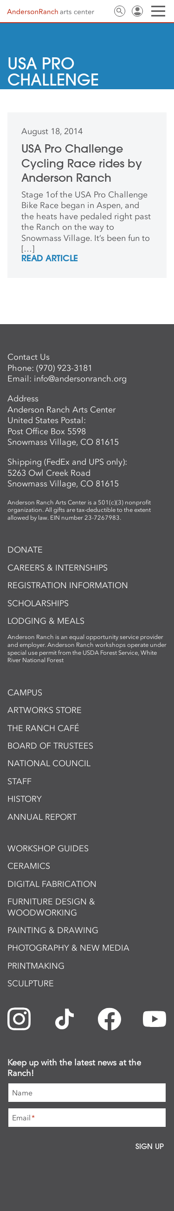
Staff (19, 781)
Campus (24, 693)
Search (119, 11)
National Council (48, 763)
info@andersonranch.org (80, 379)
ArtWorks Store (44, 710)
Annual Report (42, 817)
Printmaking (35, 966)
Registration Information (67, 585)
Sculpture (30, 983)
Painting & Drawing (52, 930)
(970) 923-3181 (64, 368)
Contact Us (102, 11)
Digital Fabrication (52, 884)
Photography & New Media (68, 948)
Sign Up (149, 1146)
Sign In (137, 11)
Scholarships (38, 603)
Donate (25, 550)
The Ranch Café (43, 728)
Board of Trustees (50, 746)
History (24, 799)
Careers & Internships (57, 568)
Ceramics (28, 866)
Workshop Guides (48, 848)
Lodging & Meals (45, 621)
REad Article (49, 259)
